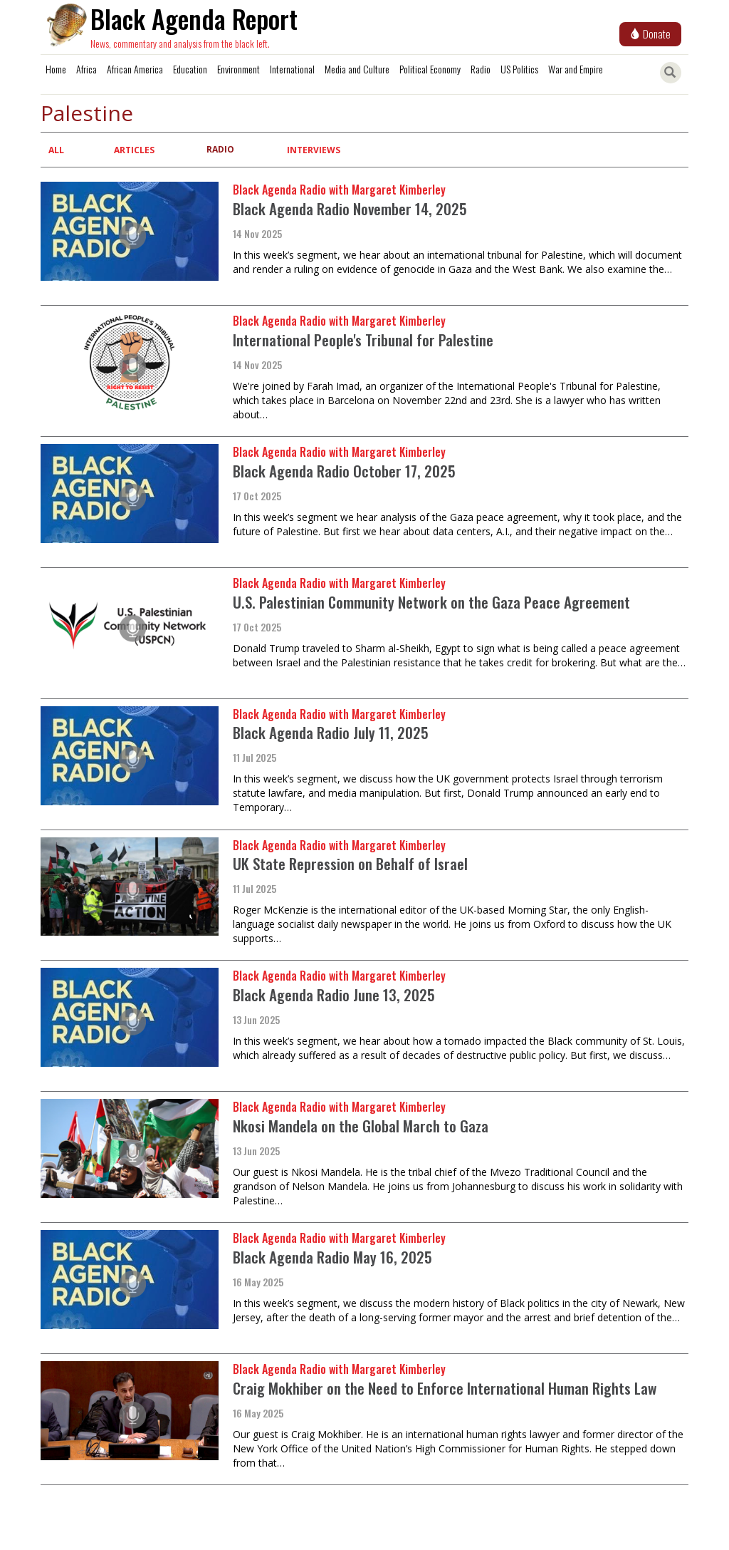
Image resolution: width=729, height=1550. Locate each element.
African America (135, 68)
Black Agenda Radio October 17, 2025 (344, 471)
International (292, 68)
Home (56, 68)
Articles (134, 150)
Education (190, 68)
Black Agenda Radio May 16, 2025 (332, 1257)
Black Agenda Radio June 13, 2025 (334, 994)
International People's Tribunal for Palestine (363, 340)
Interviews (313, 150)
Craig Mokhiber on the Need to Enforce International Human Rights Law (444, 1388)
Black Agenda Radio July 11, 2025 (331, 732)
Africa (86, 68)
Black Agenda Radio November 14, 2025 (350, 208)
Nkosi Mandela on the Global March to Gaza (360, 1126)
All (56, 150)
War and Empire (575, 68)
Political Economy (430, 68)
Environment (238, 68)
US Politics (519, 68)
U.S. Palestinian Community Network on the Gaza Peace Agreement (431, 602)
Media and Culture (357, 68)
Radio (481, 68)
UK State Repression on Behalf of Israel (350, 863)
